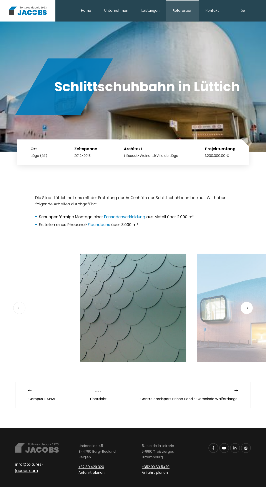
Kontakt (212, 10)
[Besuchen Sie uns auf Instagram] (246, 448)
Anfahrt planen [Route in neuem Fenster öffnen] (91, 472)
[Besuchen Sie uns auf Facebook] (213, 448)
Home (86, 10)
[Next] (247, 308)
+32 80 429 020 (91, 466)
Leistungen (150, 10)
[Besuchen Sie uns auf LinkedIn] (235, 448)
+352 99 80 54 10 (156, 466)
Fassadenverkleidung (124, 216)
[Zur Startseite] (27, 11)
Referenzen (182, 10)
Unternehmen (116, 10)
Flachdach (99, 224)
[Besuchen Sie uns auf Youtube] (224, 448)
